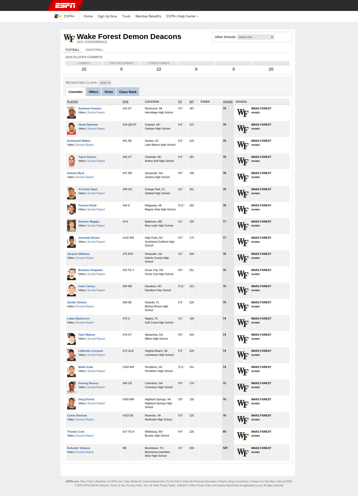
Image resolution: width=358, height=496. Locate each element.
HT (180, 101)
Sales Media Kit (132, 481)
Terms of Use (118, 485)
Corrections (242, 481)
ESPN (65, 5)
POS (125, 101)
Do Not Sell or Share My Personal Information (192, 481)
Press (90, 481)
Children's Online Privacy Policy (194, 485)
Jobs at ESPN (284, 481)
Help (82, 481)
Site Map (269, 481)
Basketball (94, 49)
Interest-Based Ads (154, 481)
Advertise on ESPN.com (108, 481)
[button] (300, 5)
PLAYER (72, 101)
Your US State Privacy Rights (159, 485)
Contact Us (256, 481)
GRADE (228, 101)
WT (191, 101)
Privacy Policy (134, 485)
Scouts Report (96, 112)
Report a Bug (226, 481)
